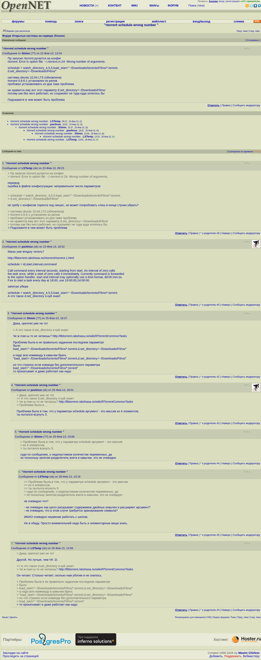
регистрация (232, 1)
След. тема (255, 617)
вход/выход (201, 21)
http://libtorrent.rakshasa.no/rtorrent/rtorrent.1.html (41, 258)
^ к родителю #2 (210, 376)
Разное (59, 35)
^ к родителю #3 (210, 423)
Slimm (26, 53)
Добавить (216, 656)
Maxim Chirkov (249, 652)
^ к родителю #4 (210, 463)
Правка (226, 105)
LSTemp (55, 121)
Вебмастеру (251, 656)
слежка (239, 21)
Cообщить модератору (246, 105)
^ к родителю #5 (210, 534)
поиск (79, 21)
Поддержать (232, 656)
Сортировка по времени (240, 151)
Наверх (226, 233)
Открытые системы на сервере (32, 35)
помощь (51, 21)
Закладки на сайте (15, 652)
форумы (18, 21)
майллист (159, 21)
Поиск (192, 5)
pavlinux (55, 124)
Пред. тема (243, 617)
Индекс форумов (221, 617)
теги (201, 5)
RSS (257, 151)
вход (221, 1)
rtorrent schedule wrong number (29, 121)
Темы (233, 617)
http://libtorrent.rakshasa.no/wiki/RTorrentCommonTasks (90, 336)
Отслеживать (253, 40)
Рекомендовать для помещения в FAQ (193, 617)
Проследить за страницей (21, 656)
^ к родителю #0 (210, 233)
